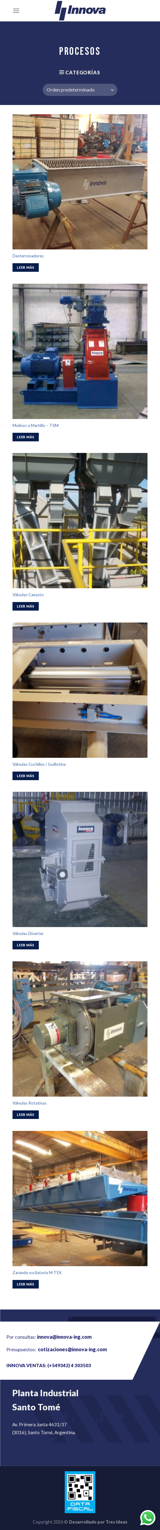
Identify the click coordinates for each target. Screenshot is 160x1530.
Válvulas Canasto (28, 594)
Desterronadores (28, 255)
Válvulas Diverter (28, 933)
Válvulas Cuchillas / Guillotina (39, 764)
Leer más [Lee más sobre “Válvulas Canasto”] (26, 606)
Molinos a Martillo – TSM (36, 425)
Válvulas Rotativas (29, 1103)
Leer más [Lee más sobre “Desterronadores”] (26, 267)
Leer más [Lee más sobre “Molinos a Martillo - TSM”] (26, 437)
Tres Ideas (116, 1521)
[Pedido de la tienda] (80, 90)
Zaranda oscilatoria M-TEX (37, 1272)
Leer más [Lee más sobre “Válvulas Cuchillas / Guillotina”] (26, 776)
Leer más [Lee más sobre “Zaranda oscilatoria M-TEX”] (26, 1284)
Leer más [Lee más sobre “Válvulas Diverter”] (26, 945)
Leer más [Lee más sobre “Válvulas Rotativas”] (26, 1115)
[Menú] (16, 10)
